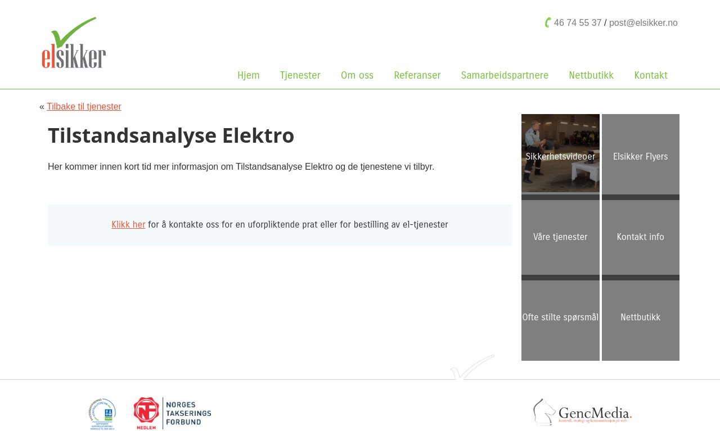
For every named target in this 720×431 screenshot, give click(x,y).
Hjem (248, 75)
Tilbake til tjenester (84, 106)
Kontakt (651, 75)
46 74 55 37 (578, 23)
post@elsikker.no (643, 23)
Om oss (360, 75)
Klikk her (128, 224)
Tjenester (300, 75)
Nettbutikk (594, 75)
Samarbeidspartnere (505, 75)
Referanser (417, 75)
